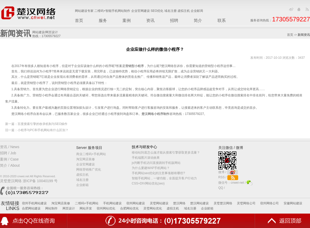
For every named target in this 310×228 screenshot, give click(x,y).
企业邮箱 (82, 185)
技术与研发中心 (144, 147)
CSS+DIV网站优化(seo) (148, 183)
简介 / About (10, 165)
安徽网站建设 (293, 203)
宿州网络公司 (269, 203)
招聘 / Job (8, 153)
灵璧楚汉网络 (223, 203)
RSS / (228, 177)
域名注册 (82, 180)
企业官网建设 (85, 164)
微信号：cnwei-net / (235, 182)
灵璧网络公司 (246, 203)
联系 (222, 20)
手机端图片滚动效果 (146, 157)
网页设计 (69, 208)
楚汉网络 (179, 203)
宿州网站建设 (135, 203)
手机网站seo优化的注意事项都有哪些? (158, 173)
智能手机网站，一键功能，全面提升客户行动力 (164, 178)
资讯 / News (9, 147)
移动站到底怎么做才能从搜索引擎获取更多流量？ (166, 152)
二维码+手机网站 (86, 203)
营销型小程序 (134, 66)
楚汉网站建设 (199, 203)
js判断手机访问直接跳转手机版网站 (156, 163)
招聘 (174, 20)
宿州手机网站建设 (34, 203)
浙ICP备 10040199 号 (40, 181)
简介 (198, 20)
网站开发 (86, 208)
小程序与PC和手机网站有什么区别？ (43, 130)
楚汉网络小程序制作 (155, 114)
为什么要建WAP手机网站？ (151, 168)
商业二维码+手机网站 (91, 154)
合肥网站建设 (31, 208)
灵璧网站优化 (152, 208)
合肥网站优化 (129, 208)
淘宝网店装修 (85, 159)
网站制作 (51, 208)
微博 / (228, 172)
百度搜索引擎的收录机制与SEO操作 (42, 124)
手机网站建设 (112, 203)
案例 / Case (9, 159)
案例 (126, 20)
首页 (79, 20)
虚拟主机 (82, 174)
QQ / (222, 188)
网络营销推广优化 (88, 169)
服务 (103, 20)
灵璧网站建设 (159, 203)
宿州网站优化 (106, 208)
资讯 (150, 20)
